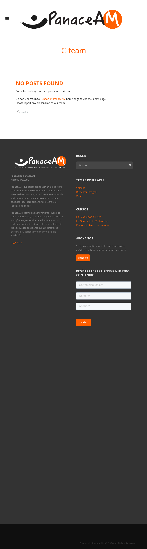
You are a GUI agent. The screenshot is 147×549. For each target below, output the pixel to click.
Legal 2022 (16, 242)
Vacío (79, 196)
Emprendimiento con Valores (92, 225)
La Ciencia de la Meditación (92, 221)
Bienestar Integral (86, 192)
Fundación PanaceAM (53, 99)
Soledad (80, 188)
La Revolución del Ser (88, 217)
